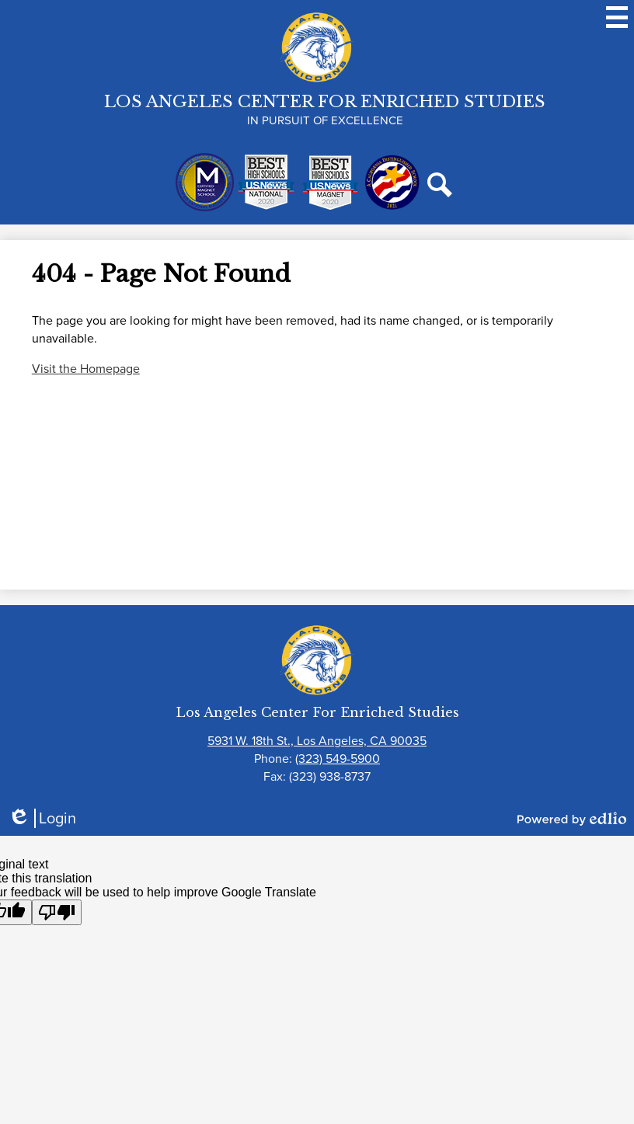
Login (42, 818)
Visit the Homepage (86, 369)
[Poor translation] (57, 912)
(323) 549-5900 (337, 758)
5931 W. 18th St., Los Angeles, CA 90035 (317, 741)
